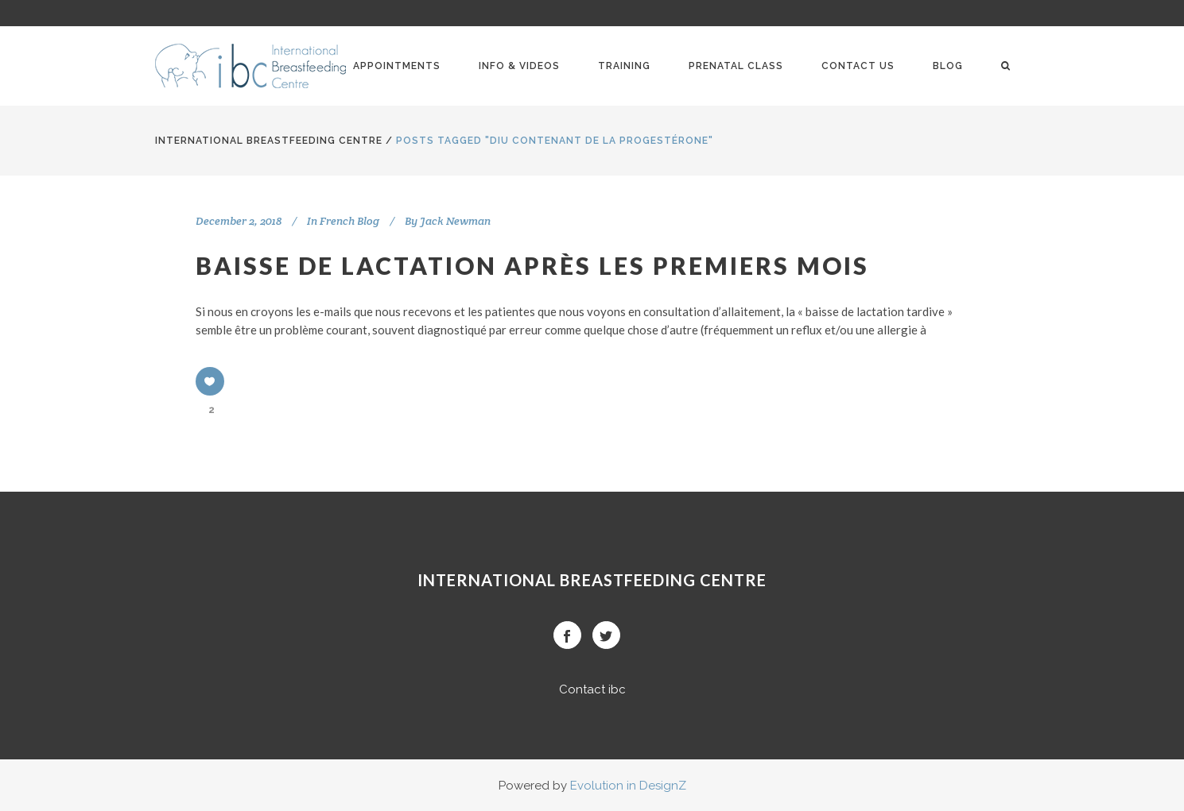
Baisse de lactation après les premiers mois (532, 265)
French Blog (349, 221)
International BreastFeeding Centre (268, 140)
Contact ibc (592, 689)
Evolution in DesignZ (628, 785)
